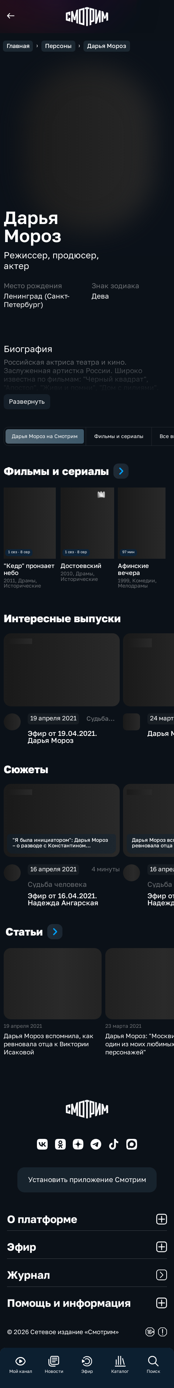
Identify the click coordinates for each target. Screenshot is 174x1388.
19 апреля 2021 (23, 1026)
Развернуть (27, 401)
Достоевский (81, 565)
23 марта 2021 (123, 1026)
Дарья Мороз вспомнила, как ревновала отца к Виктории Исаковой (48, 1043)
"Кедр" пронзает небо (29, 569)
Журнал (87, 1274)
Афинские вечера (133, 569)
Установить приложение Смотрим (87, 1179)
